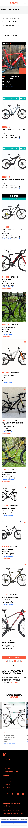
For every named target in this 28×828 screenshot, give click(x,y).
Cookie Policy (16, 826)
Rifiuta (14, 823)
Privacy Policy (12, 826)
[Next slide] (25, 58)
